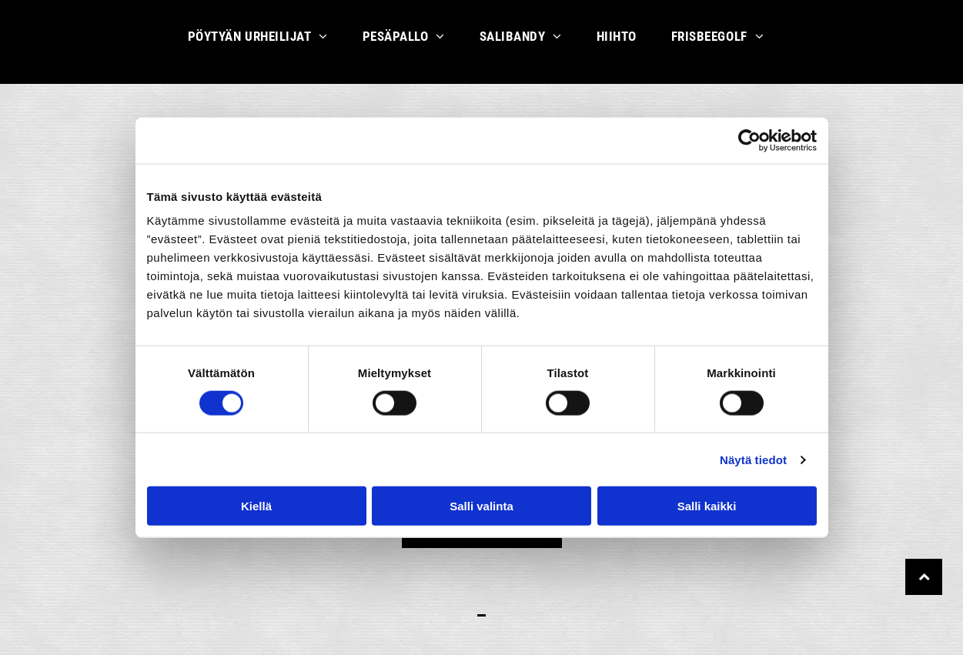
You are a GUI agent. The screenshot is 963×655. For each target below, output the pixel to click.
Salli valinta (481, 506)
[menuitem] (263, 42)
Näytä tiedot (753, 459)
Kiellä (256, 506)
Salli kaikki (707, 506)
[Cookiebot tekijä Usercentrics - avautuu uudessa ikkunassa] (749, 140)
